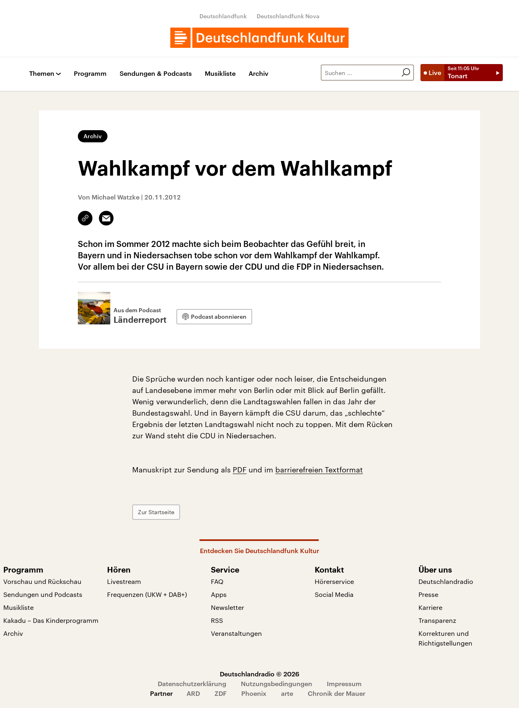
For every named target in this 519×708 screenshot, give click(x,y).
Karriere (430, 607)
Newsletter (227, 607)
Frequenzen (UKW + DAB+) (147, 594)
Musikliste (220, 73)
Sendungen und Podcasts (42, 594)
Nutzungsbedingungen (276, 683)
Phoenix (253, 693)
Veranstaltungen (236, 633)
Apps (219, 594)
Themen (41, 73)
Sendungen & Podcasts (156, 73)
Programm (90, 73)
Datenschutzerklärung (192, 683)
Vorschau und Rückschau (42, 581)
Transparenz (437, 620)
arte (287, 693)
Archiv (258, 73)
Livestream (124, 581)
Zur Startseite (156, 511)
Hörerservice (334, 581)
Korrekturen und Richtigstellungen (445, 638)
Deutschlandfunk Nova (288, 16)
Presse (428, 594)
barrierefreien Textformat (319, 469)
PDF (240, 469)
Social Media (334, 594)
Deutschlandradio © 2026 (259, 674)
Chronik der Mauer (336, 693)
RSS (217, 620)
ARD (193, 693)
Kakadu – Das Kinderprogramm (51, 620)
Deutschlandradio (445, 581)
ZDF (220, 693)
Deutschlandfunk (223, 16)
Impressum (344, 683)
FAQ (217, 581)
